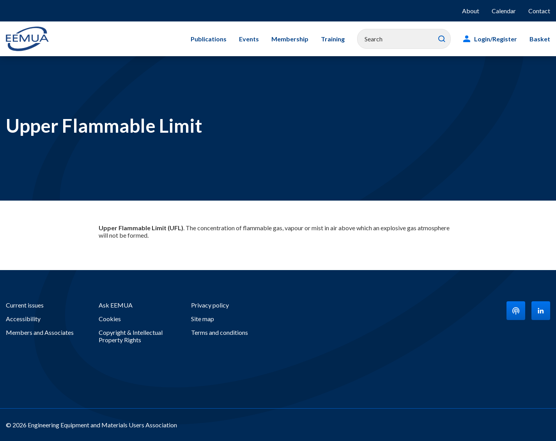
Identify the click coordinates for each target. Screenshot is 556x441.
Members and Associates (40, 332)
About (470, 10)
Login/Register (495, 39)
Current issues (25, 305)
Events (249, 39)
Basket (539, 39)
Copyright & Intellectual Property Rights (131, 336)
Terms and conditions (219, 332)
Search (442, 39)
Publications (209, 39)
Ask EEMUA (116, 305)
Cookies (110, 318)
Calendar (504, 10)
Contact (539, 10)
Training (333, 39)
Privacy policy (210, 305)
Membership (289, 39)
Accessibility (23, 318)
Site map (202, 318)
